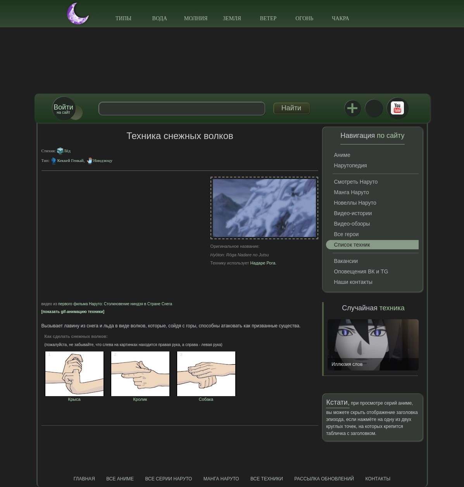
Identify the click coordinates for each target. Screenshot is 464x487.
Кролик (140, 397)
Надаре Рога (263, 263)
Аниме (342, 155)
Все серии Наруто (168, 479)
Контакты (378, 479)
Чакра (340, 18)
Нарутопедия (350, 165)
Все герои (346, 234)
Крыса (74, 397)
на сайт (63, 109)
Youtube (397, 108)
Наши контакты (353, 282)
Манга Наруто (351, 192)
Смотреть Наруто (356, 182)
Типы (123, 18)
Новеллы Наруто (355, 203)
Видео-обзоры (352, 224)
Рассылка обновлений (324, 479)
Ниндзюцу (102, 160)
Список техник (352, 245)
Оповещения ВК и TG (361, 271)
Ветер (268, 18)
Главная (84, 479)
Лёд (67, 150)
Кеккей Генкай (70, 160)
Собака (206, 397)
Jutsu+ (352, 108)
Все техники (266, 479)
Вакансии (346, 261)
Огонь (304, 18)
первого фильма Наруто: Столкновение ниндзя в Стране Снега (115, 304)
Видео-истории (353, 213)
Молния (196, 18)
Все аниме (120, 479)
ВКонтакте (374, 108)
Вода (159, 18)
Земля (232, 18)
